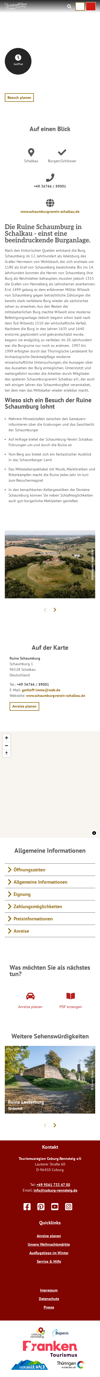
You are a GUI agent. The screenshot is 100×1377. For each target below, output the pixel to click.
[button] (91, 6)
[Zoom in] (6, 738)
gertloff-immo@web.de (41, 690)
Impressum (49, 1290)
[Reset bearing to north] (6, 753)
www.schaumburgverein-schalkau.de (50, 211)
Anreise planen (49, 1235)
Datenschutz (49, 1298)
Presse (49, 1307)
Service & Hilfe (49, 1261)
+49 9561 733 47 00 (53, 1184)
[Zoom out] (6, 745)
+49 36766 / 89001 (50, 186)
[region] (50, 784)
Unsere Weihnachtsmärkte (49, 1244)
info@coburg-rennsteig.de (55, 1190)
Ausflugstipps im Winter (49, 1252)
